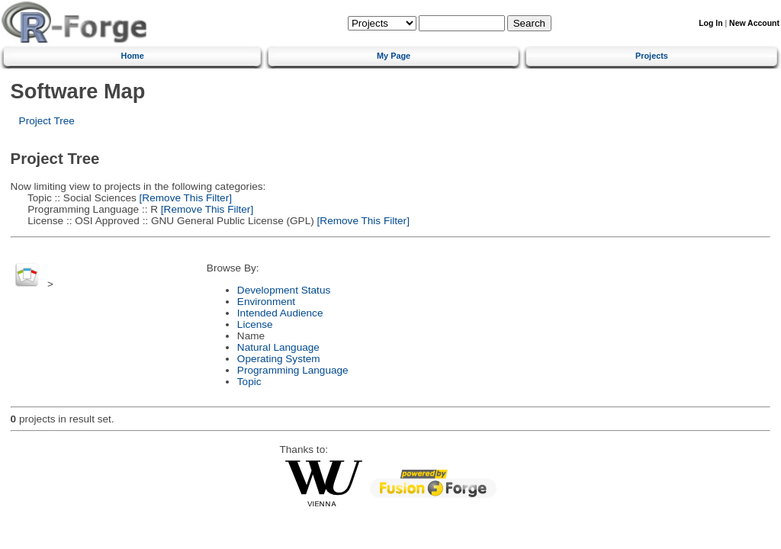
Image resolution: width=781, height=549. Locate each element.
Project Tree (47, 121)
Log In (710, 23)
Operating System (278, 358)
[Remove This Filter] (184, 198)
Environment (266, 301)
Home (132, 55)
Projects (651, 55)
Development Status (283, 290)
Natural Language (278, 347)
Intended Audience (280, 313)
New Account (754, 23)
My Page (393, 55)
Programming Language (293, 370)
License (255, 324)
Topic (249, 381)
